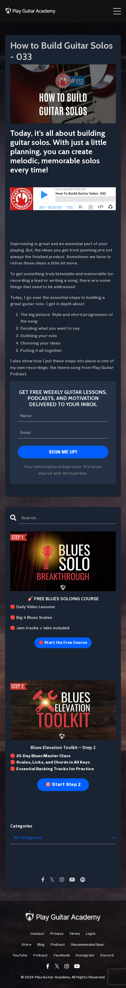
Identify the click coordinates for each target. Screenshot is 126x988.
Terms (74, 933)
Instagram (85, 955)
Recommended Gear (87, 944)
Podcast (57, 944)
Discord (107, 955)
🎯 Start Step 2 (63, 784)
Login (90, 933)
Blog (41, 944)
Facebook (61, 955)
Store (26, 944)
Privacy (56, 933)
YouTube (20, 955)
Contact (37, 933)
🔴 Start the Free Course (63, 642)
